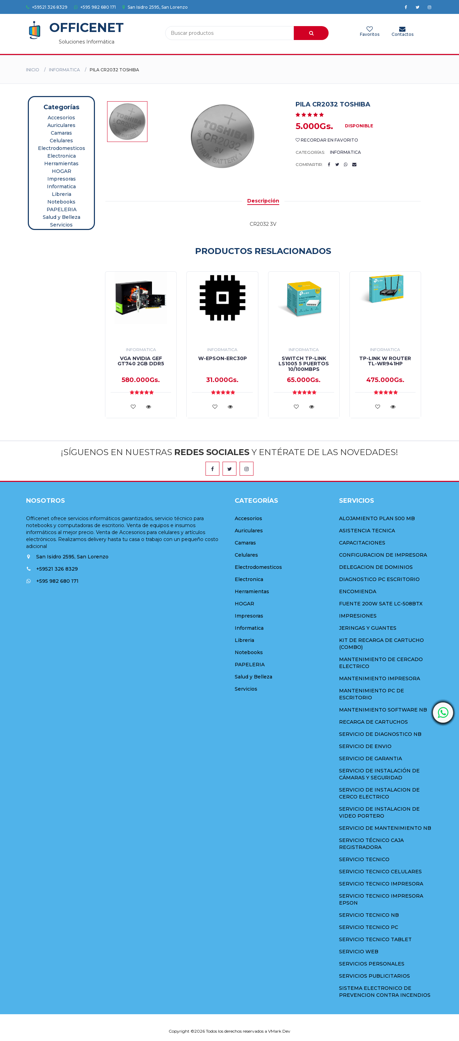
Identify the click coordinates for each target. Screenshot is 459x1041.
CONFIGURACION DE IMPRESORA (383, 555)
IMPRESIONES (358, 616)
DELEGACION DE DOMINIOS (376, 567)
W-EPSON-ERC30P (222, 358)
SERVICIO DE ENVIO (365, 746)
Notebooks (61, 202)
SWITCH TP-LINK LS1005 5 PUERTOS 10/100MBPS (304, 363)
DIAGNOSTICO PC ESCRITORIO (379, 579)
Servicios (61, 225)
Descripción (263, 201)
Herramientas (61, 163)
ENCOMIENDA (357, 591)
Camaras (61, 133)
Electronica (61, 156)
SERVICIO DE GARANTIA (370, 758)
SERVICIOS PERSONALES (371, 964)
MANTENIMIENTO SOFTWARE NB (383, 710)
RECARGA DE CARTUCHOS (373, 722)
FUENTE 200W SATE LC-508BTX (380, 604)
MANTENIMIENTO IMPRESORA (379, 678)
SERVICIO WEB (358, 951)
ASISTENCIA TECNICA (367, 530)
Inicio (32, 69)
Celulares (61, 140)
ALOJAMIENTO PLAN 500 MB (377, 518)
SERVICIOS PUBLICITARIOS (374, 976)
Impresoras (61, 179)
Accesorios (61, 117)
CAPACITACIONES (362, 543)
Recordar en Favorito (327, 140)
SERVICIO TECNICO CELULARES (380, 871)
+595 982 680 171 (95, 7)
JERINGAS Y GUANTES (367, 628)
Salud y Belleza (61, 217)
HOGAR (61, 171)
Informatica (64, 69)
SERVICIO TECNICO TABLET (375, 939)
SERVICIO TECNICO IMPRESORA (381, 884)
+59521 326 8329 (46, 7)
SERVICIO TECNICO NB (369, 915)
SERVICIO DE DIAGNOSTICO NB (380, 734)
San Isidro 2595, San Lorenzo (155, 7)
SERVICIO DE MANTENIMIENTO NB (385, 828)
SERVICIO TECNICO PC (368, 927)
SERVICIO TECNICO (364, 859)
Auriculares (61, 125)
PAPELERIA (61, 209)
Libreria (61, 194)
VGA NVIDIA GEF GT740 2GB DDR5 (141, 361)
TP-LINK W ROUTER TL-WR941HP (385, 361)
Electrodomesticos (61, 148)
